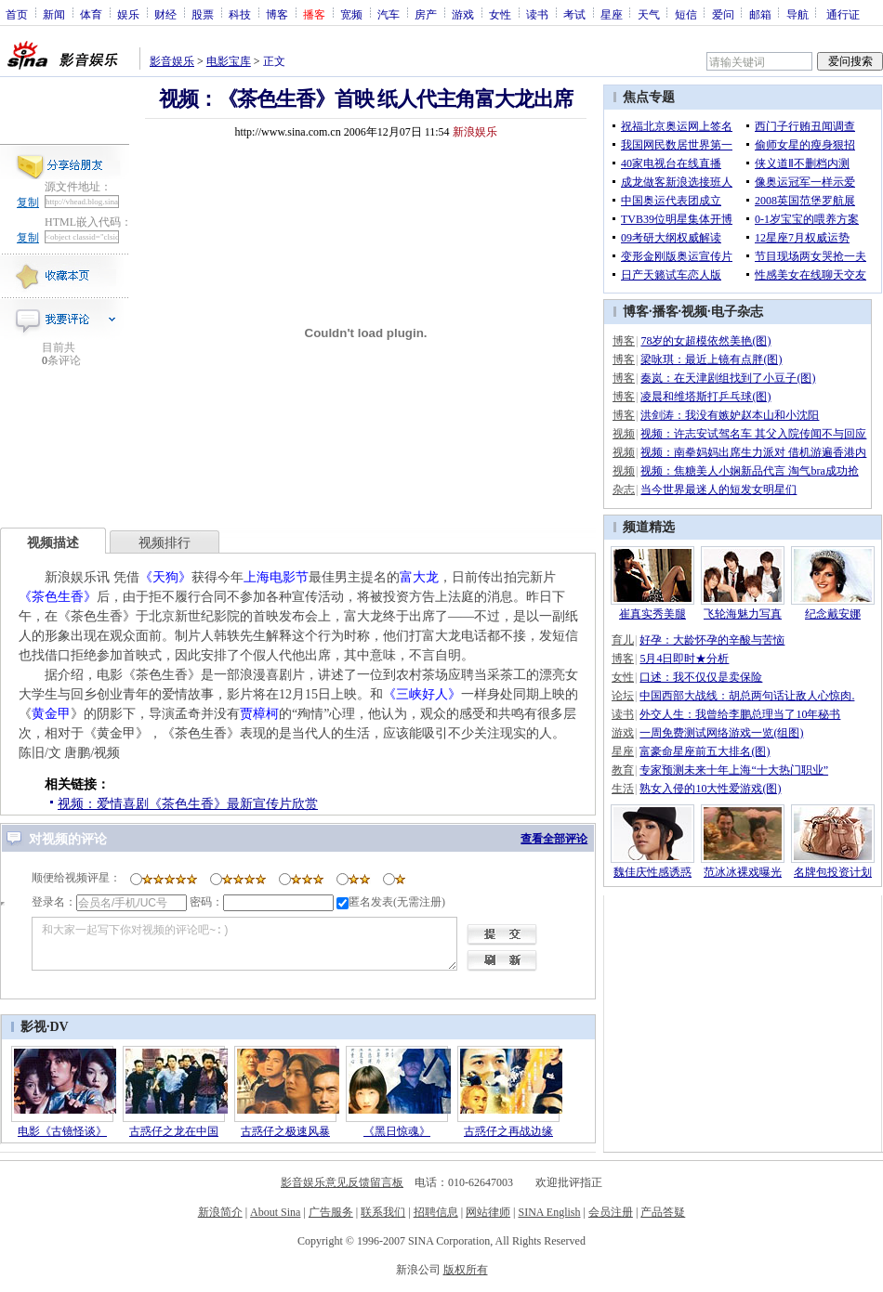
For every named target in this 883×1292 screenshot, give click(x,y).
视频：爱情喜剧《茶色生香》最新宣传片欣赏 (188, 804)
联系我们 (383, 1212)
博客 (277, 14)
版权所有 (465, 1269)
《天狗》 (165, 577)
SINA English (549, 1212)
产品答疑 (662, 1212)
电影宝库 (228, 61)
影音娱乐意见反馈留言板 (342, 1182)
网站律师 (488, 1212)
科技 (240, 14)
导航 (797, 14)
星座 (611, 14)
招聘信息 (436, 1212)
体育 (91, 14)
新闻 (54, 14)
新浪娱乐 (475, 131)
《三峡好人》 (422, 694)
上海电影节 (276, 577)
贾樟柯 (259, 714)
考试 (574, 14)
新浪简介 (220, 1212)
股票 (202, 14)
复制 (28, 202)
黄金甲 (51, 714)
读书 (537, 14)
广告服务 (331, 1212)
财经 (165, 14)
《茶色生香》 (58, 597)
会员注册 (610, 1212)
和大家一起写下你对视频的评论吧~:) (244, 944)
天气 (649, 14)
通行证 (843, 14)
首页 (17, 14)
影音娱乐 (172, 61)
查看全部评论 (554, 838)
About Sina (275, 1212)
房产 (426, 14)
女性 (500, 14)
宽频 (351, 14)
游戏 (463, 14)
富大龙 (419, 577)
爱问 (723, 14)
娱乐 (128, 14)
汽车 (388, 14)
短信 (686, 14)
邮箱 (760, 14)
